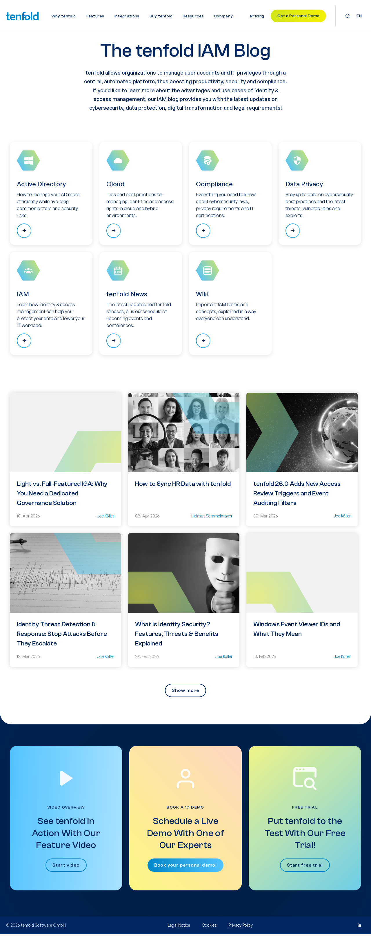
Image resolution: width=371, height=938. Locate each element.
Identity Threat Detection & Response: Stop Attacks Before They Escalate (62, 638)
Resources (193, 16)
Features (95, 16)
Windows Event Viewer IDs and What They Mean (296, 633)
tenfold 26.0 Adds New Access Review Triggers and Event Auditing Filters (297, 497)
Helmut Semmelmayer (211, 519)
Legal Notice (179, 929)
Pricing (257, 16)
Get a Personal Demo (298, 16)
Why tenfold (63, 16)
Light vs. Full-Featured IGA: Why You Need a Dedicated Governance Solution (62, 497)
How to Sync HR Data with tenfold (183, 488)
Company (223, 16)
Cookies (209, 929)
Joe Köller (105, 519)
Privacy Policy (240, 929)
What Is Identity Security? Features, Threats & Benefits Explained (176, 638)
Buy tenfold (161, 16)
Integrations (126, 16)
